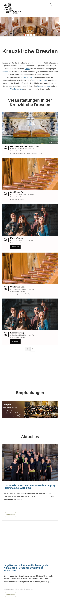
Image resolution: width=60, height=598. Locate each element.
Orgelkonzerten (16, 89)
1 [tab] (25, 35)
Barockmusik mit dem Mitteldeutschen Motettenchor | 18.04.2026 (25, 558)
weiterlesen (10, 426)
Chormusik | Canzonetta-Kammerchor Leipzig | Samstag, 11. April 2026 (29, 398)
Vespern (5, 72)
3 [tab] (31, 35)
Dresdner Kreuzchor (39, 80)
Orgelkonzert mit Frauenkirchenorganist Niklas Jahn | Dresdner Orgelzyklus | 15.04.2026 (26, 479)
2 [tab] (28, 35)
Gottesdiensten (27, 77)
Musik (27, 69)
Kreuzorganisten (43, 86)
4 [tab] (34, 35)
